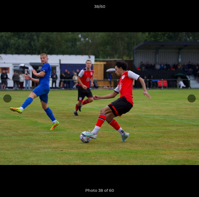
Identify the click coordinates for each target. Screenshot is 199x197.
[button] (192, 7)
